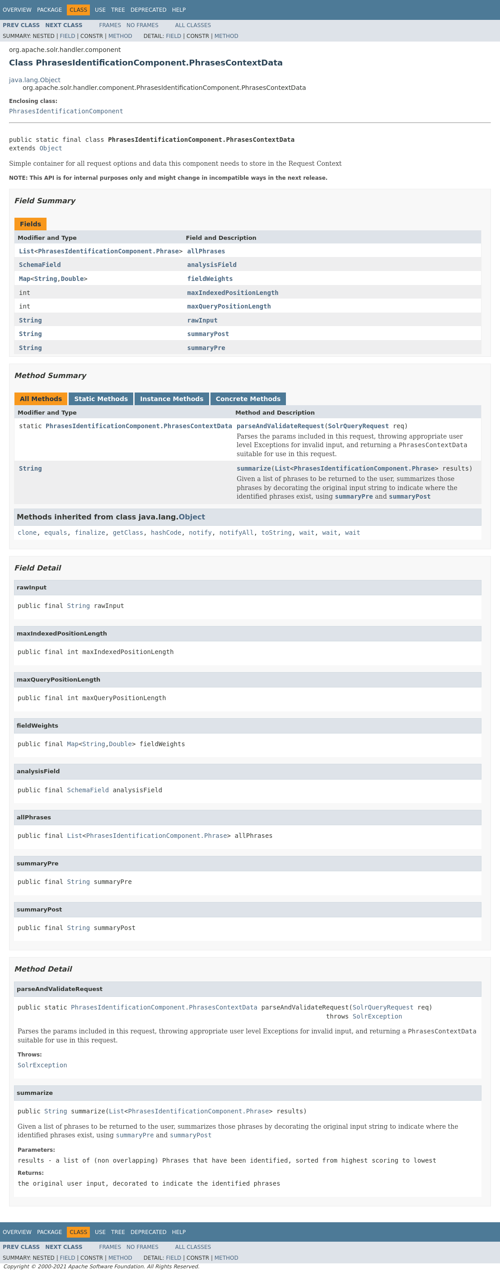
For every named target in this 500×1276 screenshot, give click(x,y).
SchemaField (40, 264)
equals (55, 532)
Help (179, 10)
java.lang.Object (35, 80)
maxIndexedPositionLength (232, 292)
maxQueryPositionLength (229, 306)
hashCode (166, 532)
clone (27, 532)
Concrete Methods (248, 398)
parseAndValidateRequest (280, 426)
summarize (254, 468)
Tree (118, 10)
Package (49, 10)
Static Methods (101, 398)
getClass (128, 532)
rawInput (202, 320)
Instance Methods (171, 398)
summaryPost (208, 333)
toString (277, 532)
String (45, 278)
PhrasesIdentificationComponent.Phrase (108, 251)
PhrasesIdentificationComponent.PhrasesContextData (139, 426)
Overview (17, 10)
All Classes (193, 25)
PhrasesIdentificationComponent (66, 111)
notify (200, 532)
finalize (90, 532)
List (26, 251)
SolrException (377, 1016)
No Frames (142, 25)
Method (120, 36)
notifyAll (237, 532)
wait (307, 532)
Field (67, 36)
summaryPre (206, 347)
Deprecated (149, 10)
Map (24, 278)
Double (72, 278)
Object (50, 148)
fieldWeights (210, 278)
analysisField (212, 264)
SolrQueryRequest (358, 426)
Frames (110, 25)
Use (100, 10)
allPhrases (206, 251)
